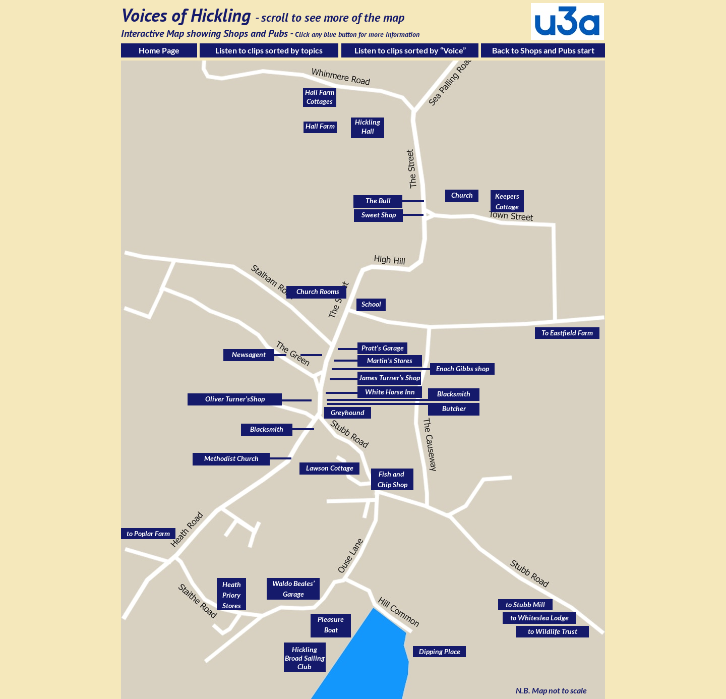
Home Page (159, 50)
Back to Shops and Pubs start (543, 50)
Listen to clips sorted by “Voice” (410, 50)
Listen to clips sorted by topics (269, 50)
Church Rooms (317, 291)
